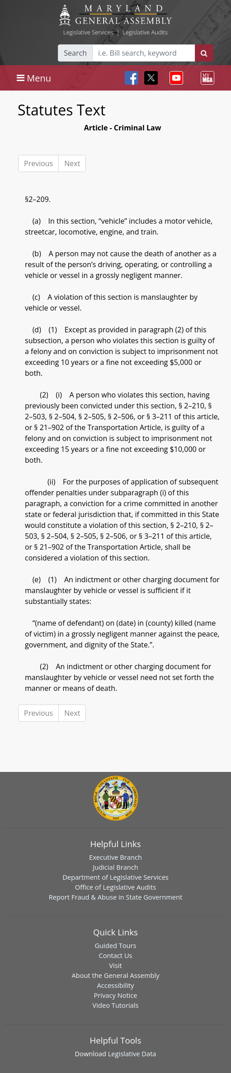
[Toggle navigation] (34, 78)
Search (75, 53)
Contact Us (115, 955)
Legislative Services (88, 32)
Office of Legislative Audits (115, 886)
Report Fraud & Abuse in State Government (115, 896)
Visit (115, 965)
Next (72, 163)
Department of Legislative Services (115, 876)
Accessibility (115, 985)
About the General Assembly (115, 975)
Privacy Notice (115, 995)
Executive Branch (115, 857)
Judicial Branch (115, 867)
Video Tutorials (116, 1005)
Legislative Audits (145, 32)
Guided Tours (115, 945)
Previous (38, 163)
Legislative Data (132, 1053)
